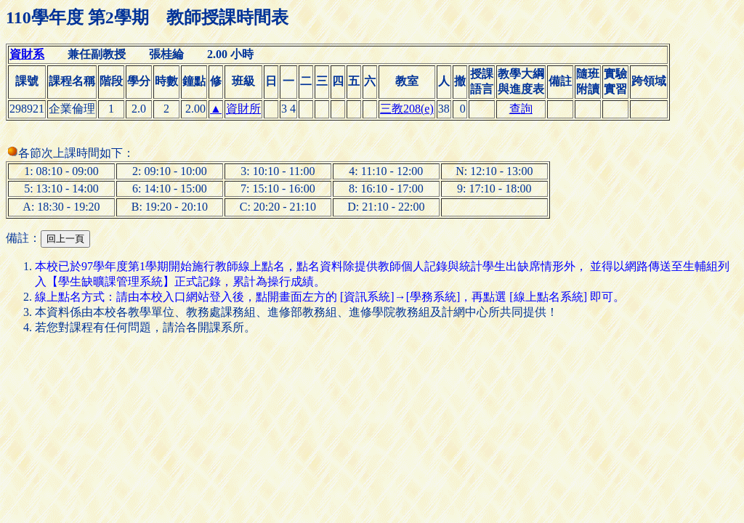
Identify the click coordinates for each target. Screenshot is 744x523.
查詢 (521, 108)
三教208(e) (407, 108)
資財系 (26, 54)
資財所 (243, 108)
